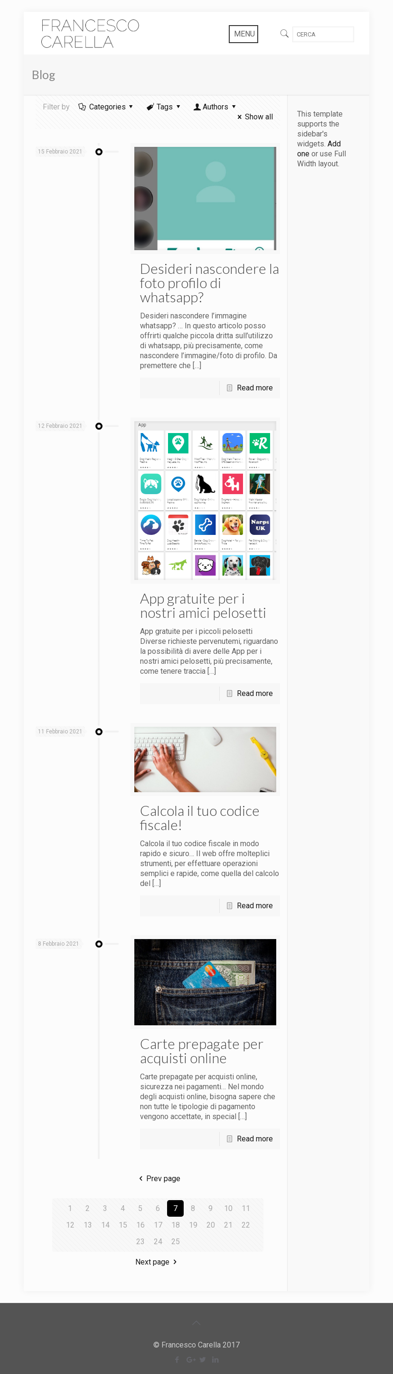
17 (158, 1224)
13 (88, 1224)
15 (123, 1224)
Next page (157, 1261)
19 (193, 1224)
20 (210, 1224)
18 (175, 1224)
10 (228, 1208)
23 (140, 1241)
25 (175, 1241)
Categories (106, 106)
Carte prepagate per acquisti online (201, 1050)
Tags (164, 106)
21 (228, 1224)
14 (105, 1224)
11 (246, 1208)
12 (70, 1224)
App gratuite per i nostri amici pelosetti (203, 605)
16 (140, 1224)
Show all (253, 116)
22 (246, 1224)
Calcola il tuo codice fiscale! (200, 817)
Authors (215, 106)
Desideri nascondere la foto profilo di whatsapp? (209, 282)
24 (158, 1241)
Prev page (157, 1178)
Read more (255, 387)
